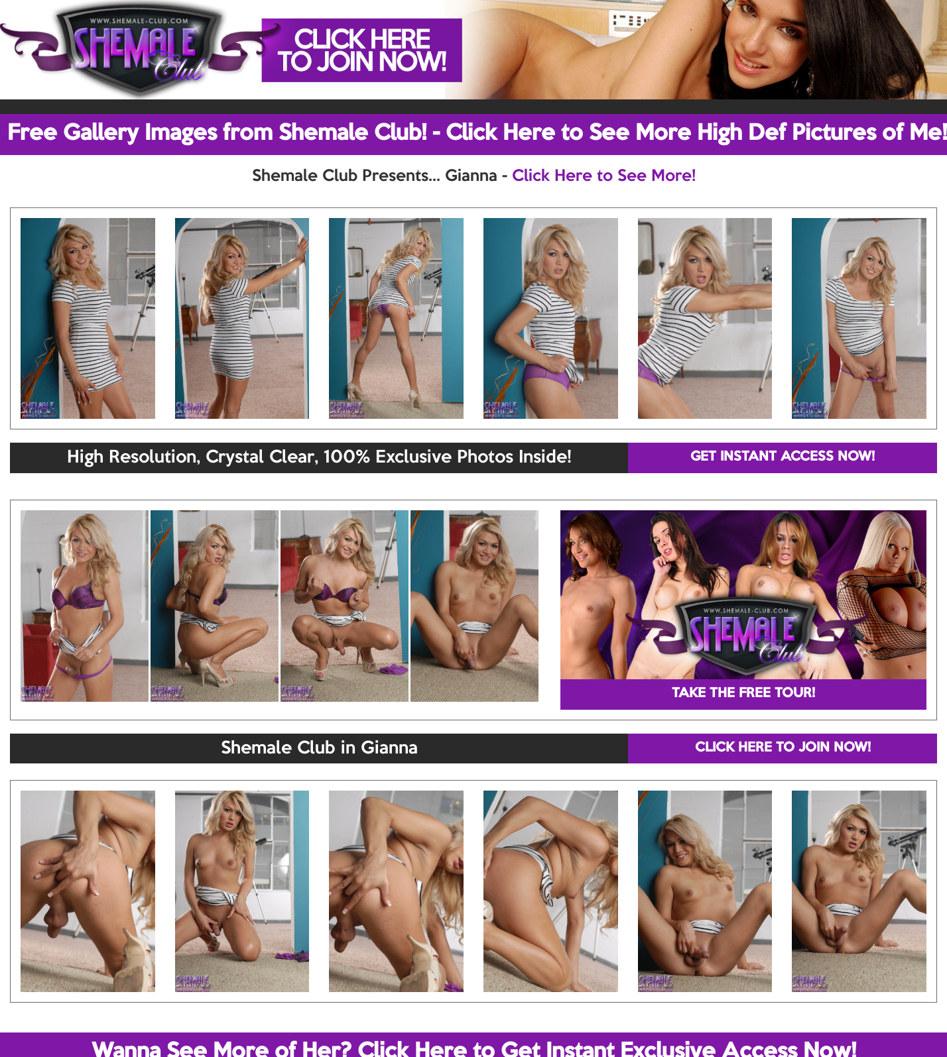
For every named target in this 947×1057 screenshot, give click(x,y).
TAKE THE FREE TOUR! (743, 694)
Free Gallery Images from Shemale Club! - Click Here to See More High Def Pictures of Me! (477, 134)
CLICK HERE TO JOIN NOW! (783, 748)
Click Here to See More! (604, 176)
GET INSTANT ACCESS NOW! (782, 457)
